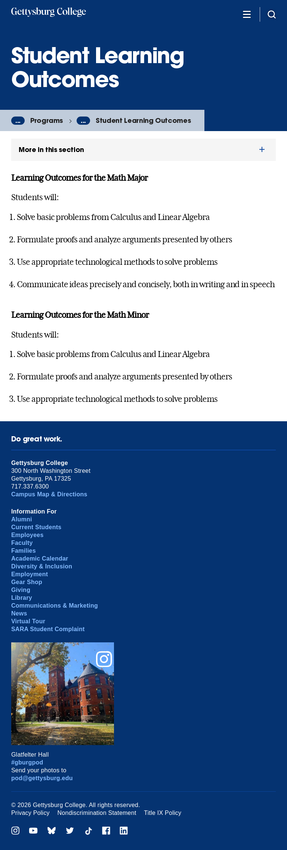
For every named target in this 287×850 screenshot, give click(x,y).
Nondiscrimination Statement (97, 813)
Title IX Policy (162, 813)
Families (23, 550)
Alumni (21, 519)
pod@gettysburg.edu (42, 778)
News (19, 613)
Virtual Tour (28, 621)
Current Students (36, 527)
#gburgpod (27, 762)
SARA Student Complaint (48, 629)
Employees (27, 535)
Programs (46, 120)
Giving (20, 590)
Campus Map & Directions (49, 494)
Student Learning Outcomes (143, 120)
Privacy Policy (30, 813)
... (18, 121)
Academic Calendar (39, 558)
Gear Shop (26, 582)
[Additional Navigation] (247, 14)
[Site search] (272, 14)
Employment (29, 574)
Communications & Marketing (54, 605)
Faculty (22, 543)
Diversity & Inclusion (41, 566)
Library (21, 598)
